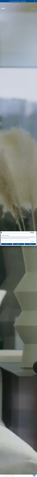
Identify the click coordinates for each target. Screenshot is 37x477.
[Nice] (3, 3)
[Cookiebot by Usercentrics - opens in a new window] (30, 232)
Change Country (23, 1)
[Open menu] (34, 3)
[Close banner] (35, 232)
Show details (32, 241)
